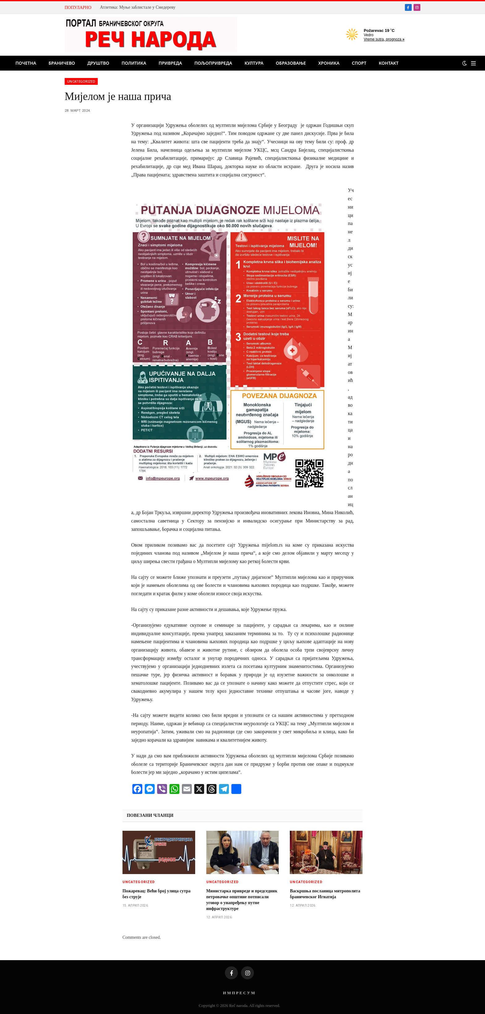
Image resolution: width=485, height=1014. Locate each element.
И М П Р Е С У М (239, 992)
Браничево (62, 63)
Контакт (388, 63)
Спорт (359, 63)
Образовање (291, 63)
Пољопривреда (213, 63)
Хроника (329, 63)
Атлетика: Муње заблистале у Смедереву (137, 7)
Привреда (170, 63)
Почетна (25, 63)
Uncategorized (81, 81)
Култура (253, 63)
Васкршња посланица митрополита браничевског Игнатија (325, 894)
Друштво (98, 63)
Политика (134, 63)
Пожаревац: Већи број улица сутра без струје (156, 894)
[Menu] (473, 63)
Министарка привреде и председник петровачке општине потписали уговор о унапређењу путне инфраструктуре (241, 900)
